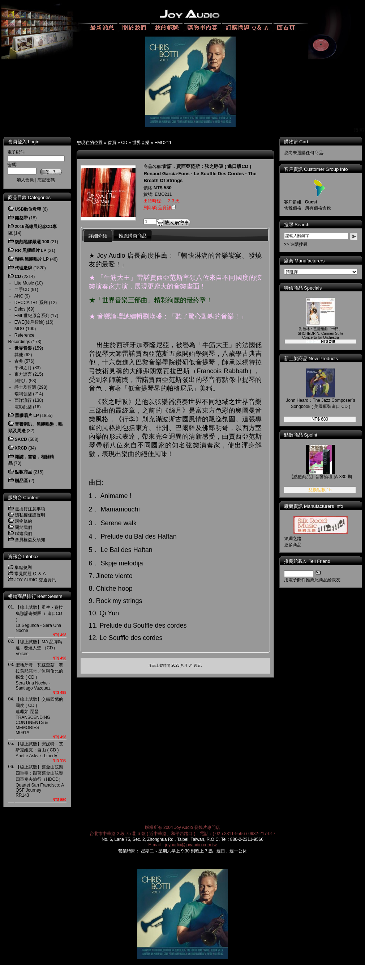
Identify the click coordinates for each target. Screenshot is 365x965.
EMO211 (162, 142)
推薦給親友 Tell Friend (307, 561)
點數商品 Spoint (300, 435)
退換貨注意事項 (30, 508)
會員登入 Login (23, 141)
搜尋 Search (297, 224)
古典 (18, 361)
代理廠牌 (23, 267)
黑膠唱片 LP (27, 415)
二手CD (21, 289)
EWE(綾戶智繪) (29, 322)
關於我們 (23, 527)
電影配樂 (23, 406)
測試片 (20, 380)
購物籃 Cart (296, 141)
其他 (18, 354)
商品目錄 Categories (29, 197)
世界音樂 (141, 142)
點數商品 (23, 472)
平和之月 (23, 367)
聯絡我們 (23, 533)
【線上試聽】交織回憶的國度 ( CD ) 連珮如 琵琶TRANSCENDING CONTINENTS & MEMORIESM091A (39, 716)
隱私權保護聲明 (30, 515)
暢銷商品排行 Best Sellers (35, 596)
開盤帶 (21, 217)
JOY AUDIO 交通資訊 (35, 579)
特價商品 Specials (303, 288)
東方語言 (23, 374)
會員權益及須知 (30, 539)
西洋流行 (23, 400)
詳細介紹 (98, 236)
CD (124, 142)
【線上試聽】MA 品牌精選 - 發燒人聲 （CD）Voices (39, 647)
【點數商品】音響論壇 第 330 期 (320, 476)
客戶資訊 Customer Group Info (316, 169)
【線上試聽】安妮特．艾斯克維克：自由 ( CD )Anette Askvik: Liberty (39, 749)
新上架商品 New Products (311, 358)
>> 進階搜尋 (296, 244)
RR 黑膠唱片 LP (30, 250)
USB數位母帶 (28, 209)
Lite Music (24, 283)
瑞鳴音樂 (23, 393)
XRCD (21, 448)
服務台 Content (24, 497)
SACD (21, 439)
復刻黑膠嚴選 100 (32, 241)
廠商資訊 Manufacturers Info (313, 506)
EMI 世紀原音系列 (32, 315)
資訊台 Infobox (23, 556)
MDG (19, 328)
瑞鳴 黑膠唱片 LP (32, 259)
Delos (20, 309)
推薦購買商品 (133, 236)
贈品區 (21, 480)
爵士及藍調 (25, 387)
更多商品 (292, 544)
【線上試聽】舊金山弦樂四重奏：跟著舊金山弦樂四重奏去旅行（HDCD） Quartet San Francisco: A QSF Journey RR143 (40, 781)
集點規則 (23, 567)
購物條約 (23, 521)
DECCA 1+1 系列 (31, 302)
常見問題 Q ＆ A (30, 573)
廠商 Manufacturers (304, 261)
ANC (18, 296)
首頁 (112, 142)
